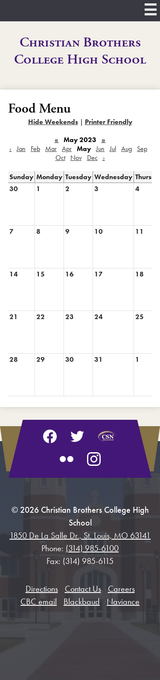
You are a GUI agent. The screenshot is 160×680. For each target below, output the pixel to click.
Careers (121, 588)
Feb (35, 148)
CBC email (38, 601)
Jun (100, 148)
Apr (67, 148)
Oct (60, 157)
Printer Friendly (108, 121)
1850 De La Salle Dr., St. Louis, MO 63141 (80, 535)
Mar (51, 148)
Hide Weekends (53, 121)
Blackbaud (82, 601)
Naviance (123, 601)
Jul (113, 148)
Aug (126, 148)
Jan (21, 148)
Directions (42, 588)
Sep (142, 148)
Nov (76, 157)
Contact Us (83, 588)
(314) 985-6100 (92, 548)
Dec (92, 157)
